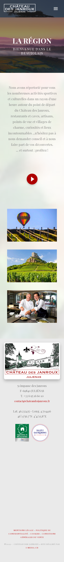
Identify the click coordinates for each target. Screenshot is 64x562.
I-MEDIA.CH (32, 547)
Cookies (35, 533)
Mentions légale (24, 530)
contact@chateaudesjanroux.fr (32, 401)
